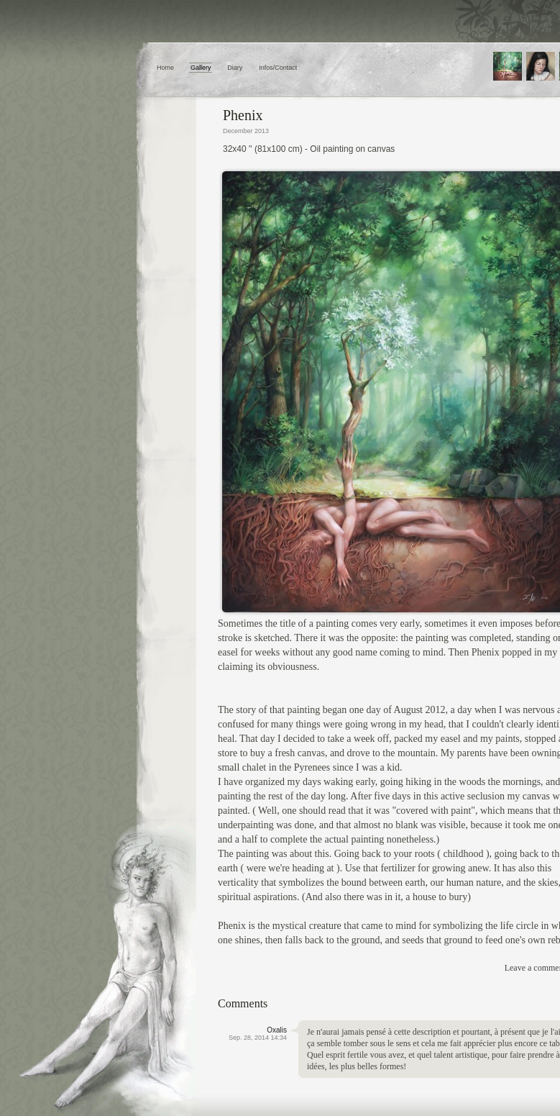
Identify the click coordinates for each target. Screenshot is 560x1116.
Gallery (201, 67)
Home (165, 67)
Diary (234, 67)
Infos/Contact (278, 67)
